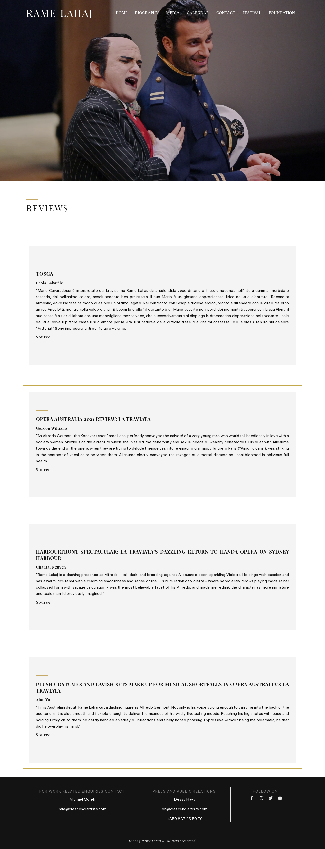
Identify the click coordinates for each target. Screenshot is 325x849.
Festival (252, 13)
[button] (43, 337)
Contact (225, 13)
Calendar (198, 13)
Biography (147, 13)
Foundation (282, 13)
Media (173, 13)
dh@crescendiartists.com (185, 809)
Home (122, 13)
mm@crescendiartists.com (83, 809)
